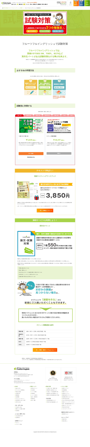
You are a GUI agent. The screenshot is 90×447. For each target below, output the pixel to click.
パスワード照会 (19, 432)
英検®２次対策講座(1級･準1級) (53, 404)
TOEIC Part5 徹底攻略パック (52, 410)
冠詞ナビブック (65, 397)
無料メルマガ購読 (19, 417)
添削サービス (33, 395)
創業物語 (39, 4)
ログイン (17, 430)
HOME (16, 395)
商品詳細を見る (31, 158)
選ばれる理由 (18, 400)
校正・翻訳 (33, 408)
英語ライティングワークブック (68, 410)
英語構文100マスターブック (67, 405)
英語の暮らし (65, 428)
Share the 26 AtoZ (65, 415)
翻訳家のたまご (65, 422)
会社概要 (17, 405)
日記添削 (33, 399)
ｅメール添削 (33, 400)
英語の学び (64, 427)
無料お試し (22, 4)
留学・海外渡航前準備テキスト (68, 412)
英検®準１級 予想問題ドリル (52, 402)
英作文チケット (34, 397)
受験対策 (33, 407)
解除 (24, 417)
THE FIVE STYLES (65, 407)
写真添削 (33, 402)
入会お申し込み (19, 415)
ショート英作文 (34, 404)
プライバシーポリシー (20, 407)
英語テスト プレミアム (66, 413)
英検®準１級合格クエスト (52, 399)
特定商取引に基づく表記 (20, 408)
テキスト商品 (65, 395)
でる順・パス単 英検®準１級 (52, 400)
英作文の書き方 (45, 4)
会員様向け (18, 425)
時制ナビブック (65, 400)
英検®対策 (48, 395)
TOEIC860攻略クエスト (51, 409)
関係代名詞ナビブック (66, 404)
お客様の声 (34, 4)
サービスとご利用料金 (20, 399)
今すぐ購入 (31, 155)
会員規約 (17, 418)
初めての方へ (14, 4)
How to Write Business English (68, 408)
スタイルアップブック (66, 417)
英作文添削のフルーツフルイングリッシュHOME (12, 8)
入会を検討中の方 (19, 423)
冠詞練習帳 (64, 399)
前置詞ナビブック (65, 402)
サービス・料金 (29, 4)
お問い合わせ (18, 410)
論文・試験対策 (34, 405)
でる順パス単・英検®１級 (52, 397)
